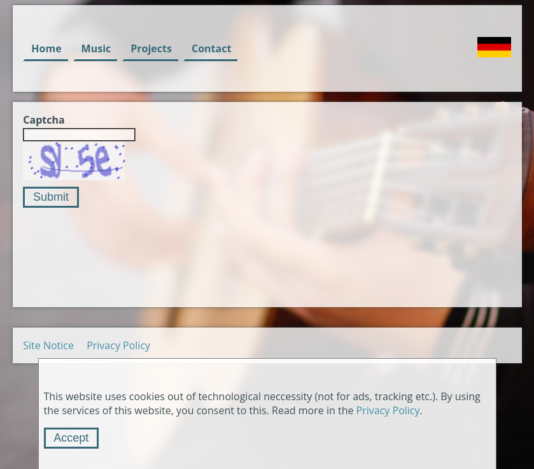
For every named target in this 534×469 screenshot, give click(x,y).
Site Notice (48, 345)
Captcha (43, 120)
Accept (70, 437)
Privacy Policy (118, 345)
